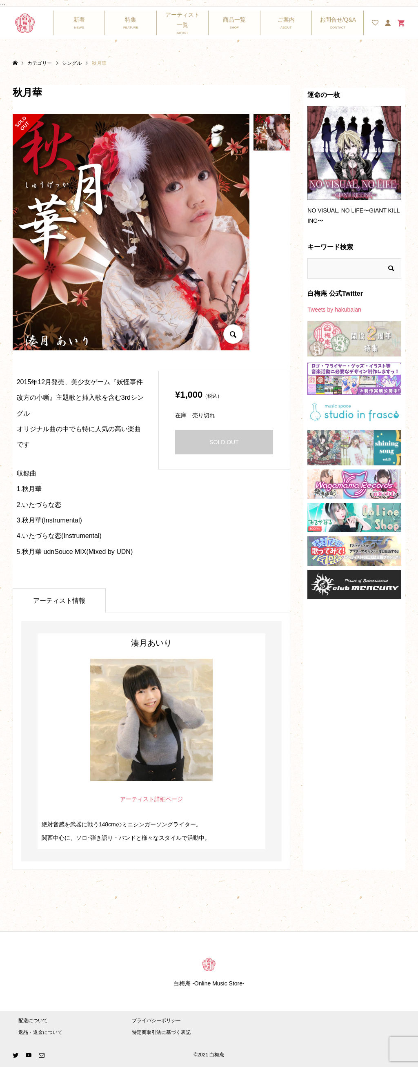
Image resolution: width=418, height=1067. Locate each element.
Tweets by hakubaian (334, 309)
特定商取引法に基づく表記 (161, 1032)
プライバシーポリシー (156, 1020)
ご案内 (286, 19)
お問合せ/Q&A (338, 19)
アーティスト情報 (59, 600)
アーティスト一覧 (182, 19)
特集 (130, 19)
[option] (354, 169)
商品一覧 (234, 19)
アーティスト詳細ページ (151, 799)
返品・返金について (40, 1032)
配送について (33, 1020)
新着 (79, 19)
